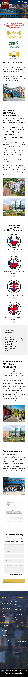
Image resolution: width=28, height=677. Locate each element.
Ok (2, 670)
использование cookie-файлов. (15, 675)
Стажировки (18, 619)
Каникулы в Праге (19, 616)
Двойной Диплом (19, 606)
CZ (19, 2)
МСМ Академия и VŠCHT (7, 605)
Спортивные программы (20, 617)
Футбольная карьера (19, 607)
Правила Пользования (21, 641)
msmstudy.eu (5, 625)
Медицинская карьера (20, 612)
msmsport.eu (5, 633)
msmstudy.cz (5, 627)
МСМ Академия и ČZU (6, 603)
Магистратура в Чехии (20, 609)
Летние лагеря (18, 614)
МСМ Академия (5, 600)
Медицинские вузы (19, 611)
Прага (3, 616)
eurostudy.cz (5, 630)
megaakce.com (5, 635)
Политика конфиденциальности (9, 640)
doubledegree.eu (6, 628)
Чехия (3, 614)
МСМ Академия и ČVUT (7, 601)
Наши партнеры (5, 606)
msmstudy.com (5, 632)
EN (22, 2)
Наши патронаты (6, 608)
